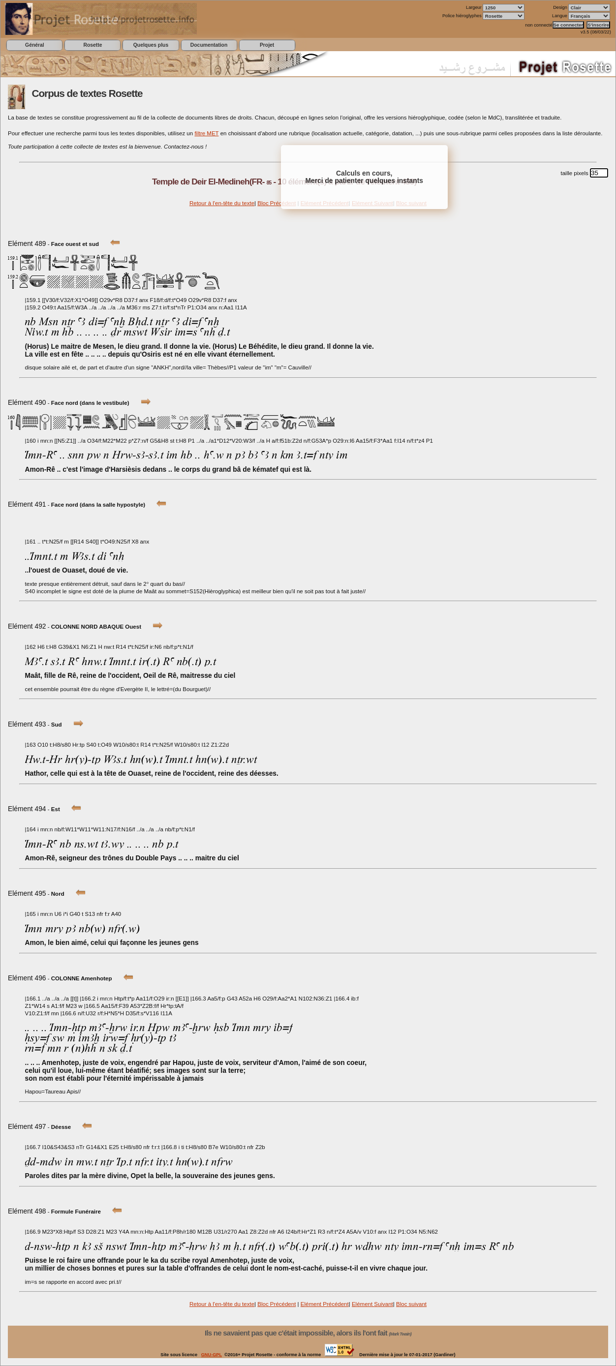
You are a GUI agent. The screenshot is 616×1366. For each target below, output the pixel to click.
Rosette (92, 45)
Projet (267, 45)
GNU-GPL (211, 1354)
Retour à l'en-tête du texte (221, 203)
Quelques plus (150, 45)
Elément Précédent (325, 1304)
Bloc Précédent (276, 203)
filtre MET (206, 133)
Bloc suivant (411, 1304)
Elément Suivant (372, 1304)
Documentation (208, 45)
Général (34, 45)
